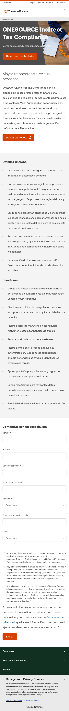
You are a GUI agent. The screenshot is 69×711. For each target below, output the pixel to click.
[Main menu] (59, 11)
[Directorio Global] (8, 3)
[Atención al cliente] (50, 3)
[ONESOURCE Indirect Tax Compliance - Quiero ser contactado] (20, 56)
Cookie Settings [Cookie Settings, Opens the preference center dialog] (34, 707)
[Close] (64, 679)
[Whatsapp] (60, 3)
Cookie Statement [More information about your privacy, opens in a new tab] (14, 700)
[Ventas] (40, 3)
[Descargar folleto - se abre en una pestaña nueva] (18, 137)
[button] (34, 651)
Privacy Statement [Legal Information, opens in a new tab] (31, 700)
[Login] (32, 3)
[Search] (65, 10)
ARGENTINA (8, 19)
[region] (34, 693)
